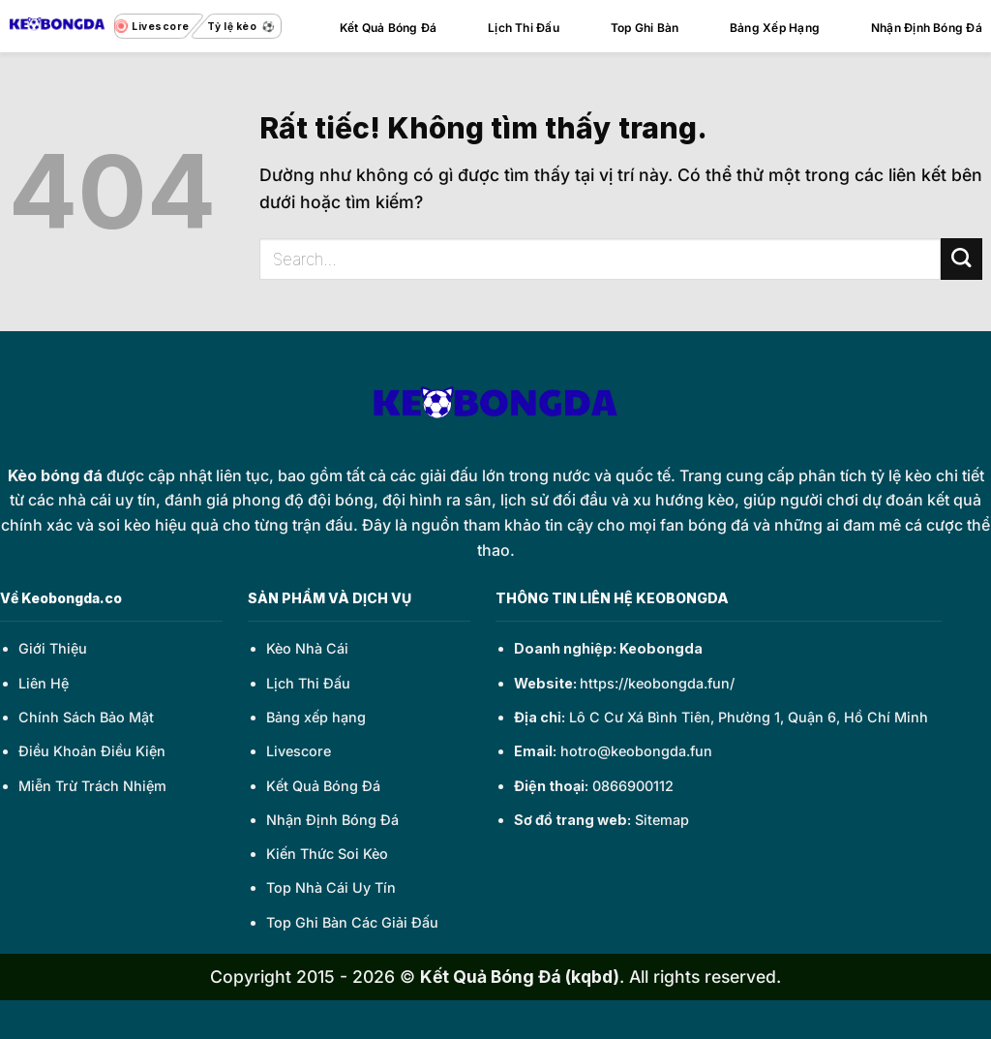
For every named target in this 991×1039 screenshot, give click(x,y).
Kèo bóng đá (55, 475)
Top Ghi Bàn (645, 27)
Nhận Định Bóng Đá (926, 27)
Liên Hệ (43, 683)
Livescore (298, 751)
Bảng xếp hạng (316, 717)
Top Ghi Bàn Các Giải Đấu (352, 922)
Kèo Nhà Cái (307, 648)
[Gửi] (961, 259)
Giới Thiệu (52, 648)
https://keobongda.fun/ (657, 683)
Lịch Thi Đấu (523, 27)
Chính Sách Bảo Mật (86, 717)
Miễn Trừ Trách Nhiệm (92, 786)
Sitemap (662, 819)
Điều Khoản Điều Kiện (91, 751)
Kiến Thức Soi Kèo (327, 853)
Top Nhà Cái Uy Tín (331, 887)
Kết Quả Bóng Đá (388, 27)
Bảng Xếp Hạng (775, 27)
